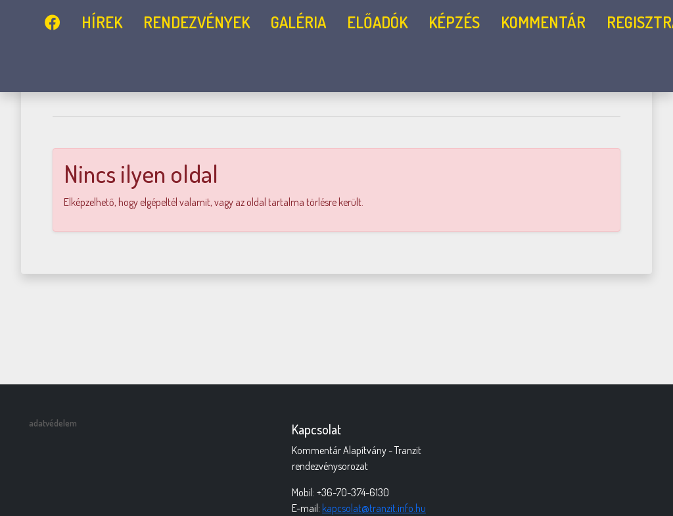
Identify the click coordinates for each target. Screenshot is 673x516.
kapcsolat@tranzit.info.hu (374, 508)
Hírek (101, 22)
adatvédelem (53, 422)
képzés (454, 22)
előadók (377, 22)
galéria (298, 22)
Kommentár (543, 22)
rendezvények (196, 22)
